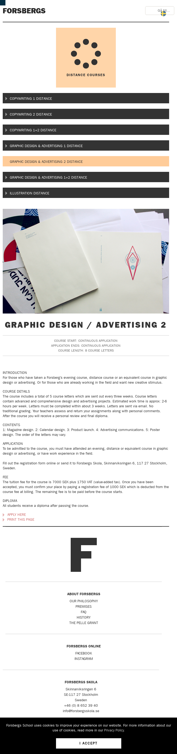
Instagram (83, 659)
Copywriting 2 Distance (31, 114)
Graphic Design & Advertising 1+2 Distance (48, 177)
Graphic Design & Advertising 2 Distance (46, 162)
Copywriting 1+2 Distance (33, 130)
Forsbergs (24, 11)
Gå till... (164, 10)
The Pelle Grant (83, 623)
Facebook (83, 653)
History (84, 617)
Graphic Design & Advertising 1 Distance (46, 146)
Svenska (163, 13)
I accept (88, 743)
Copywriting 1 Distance (31, 99)
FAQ (83, 612)
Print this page (20, 519)
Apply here (16, 515)
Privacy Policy (114, 730)
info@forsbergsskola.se (81, 711)
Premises (84, 606)
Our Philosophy (84, 601)
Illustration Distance (29, 193)
